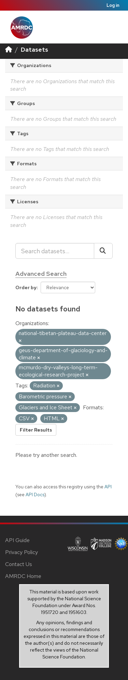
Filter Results (36, 430)
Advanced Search (41, 274)
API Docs (35, 494)
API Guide (17, 540)
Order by (26, 287)
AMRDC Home (23, 576)
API (108, 487)
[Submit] (103, 251)
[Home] (8, 49)
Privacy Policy (21, 552)
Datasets (34, 49)
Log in (112, 5)
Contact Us (18, 564)
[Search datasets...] (54, 251)
